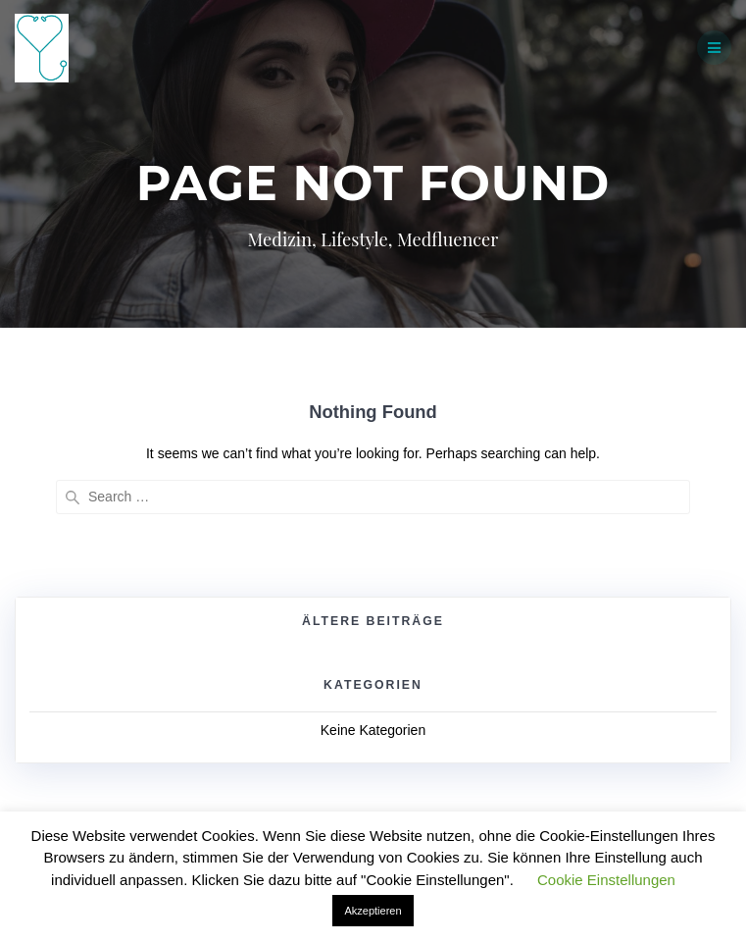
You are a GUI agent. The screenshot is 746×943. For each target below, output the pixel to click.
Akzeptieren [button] (372, 911)
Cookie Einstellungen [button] (606, 879)
